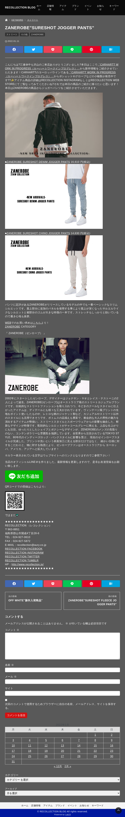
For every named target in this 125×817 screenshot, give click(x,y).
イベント (88, 8)
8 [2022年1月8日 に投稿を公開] (95, 740)
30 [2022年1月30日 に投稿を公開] (111, 756)
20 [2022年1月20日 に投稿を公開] (62, 751)
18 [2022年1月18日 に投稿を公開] (29, 751)
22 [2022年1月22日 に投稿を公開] (95, 751)
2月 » (67, 766)
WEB (8, 322)
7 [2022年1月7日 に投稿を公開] (79, 740)
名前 (9, 665)
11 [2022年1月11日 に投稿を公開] (29, 745)
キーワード (114, 8)
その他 (24, 34)
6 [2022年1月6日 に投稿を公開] (62, 740)
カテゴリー (12, 775)
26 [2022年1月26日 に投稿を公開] (46, 756)
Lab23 (68, 815)
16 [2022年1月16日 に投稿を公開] (111, 745)
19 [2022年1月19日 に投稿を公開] (46, 751)
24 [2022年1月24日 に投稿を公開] (13, 756)
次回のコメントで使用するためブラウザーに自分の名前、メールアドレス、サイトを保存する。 (60, 706)
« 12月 (58, 766)
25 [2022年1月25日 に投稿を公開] (29, 756)
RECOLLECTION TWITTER (22, 556)
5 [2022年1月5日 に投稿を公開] (46, 740)
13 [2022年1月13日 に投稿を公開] (62, 745)
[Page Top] (118, 810)
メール (11, 676)
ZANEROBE (37, 34)
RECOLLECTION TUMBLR (22, 560)
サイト (9, 688)
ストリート (11, 34)
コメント (12, 630)
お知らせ (100, 8)
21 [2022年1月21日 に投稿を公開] (78, 751)
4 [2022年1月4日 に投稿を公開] (30, 740)
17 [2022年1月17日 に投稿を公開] (13, 751)
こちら (37, 322)
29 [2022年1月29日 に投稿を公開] (95, 756)
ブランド (75, 8)
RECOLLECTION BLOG (20, 7)
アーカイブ (11, 788)
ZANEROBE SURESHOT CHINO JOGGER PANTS (38, 233)
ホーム (39, 8)
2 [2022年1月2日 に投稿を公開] (112, 734)
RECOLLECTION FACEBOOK (23, 548)
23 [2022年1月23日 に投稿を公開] (111, 751)
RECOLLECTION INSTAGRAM (24, 552)
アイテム (63, 8)
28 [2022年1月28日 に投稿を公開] (78, 756)
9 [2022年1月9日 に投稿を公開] (112, 740)
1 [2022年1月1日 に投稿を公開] (95, 734)
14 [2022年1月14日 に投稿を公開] (78, 745)
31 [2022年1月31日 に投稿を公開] (13, 761)
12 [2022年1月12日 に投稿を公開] (46, 745)
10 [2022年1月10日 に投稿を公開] (13, 745)
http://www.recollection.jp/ (28, 564)
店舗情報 (50, 8)
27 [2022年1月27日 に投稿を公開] (62, 756)
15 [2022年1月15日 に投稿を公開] (95, 745)
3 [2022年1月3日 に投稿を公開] (13, 740)
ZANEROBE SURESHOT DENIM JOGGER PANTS (38, 162)
